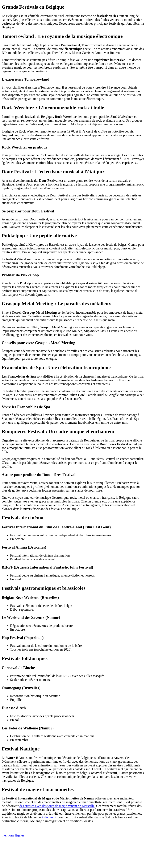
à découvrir (49, 817)
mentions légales (13, 835)
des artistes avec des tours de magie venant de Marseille (57, 806)
